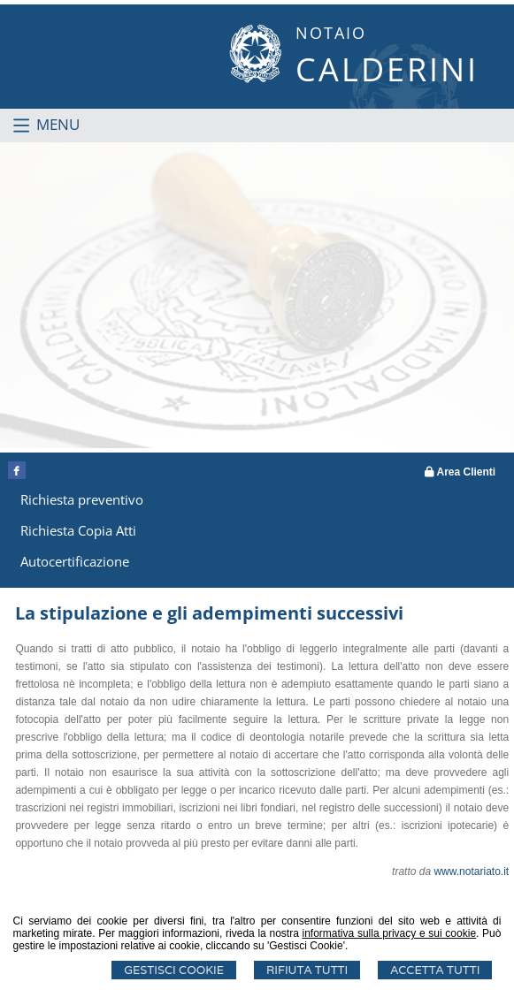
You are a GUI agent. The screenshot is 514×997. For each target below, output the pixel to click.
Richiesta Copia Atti (78, 530)
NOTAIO (330, 32)
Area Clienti (460, 472)
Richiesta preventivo (81, 499)
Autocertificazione (74, 561)
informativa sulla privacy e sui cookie (390, 933)
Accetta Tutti (434, 970)
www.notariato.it (471, 871)
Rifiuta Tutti (307, 970)
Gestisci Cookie (174, 970)
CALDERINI (387, 69)
